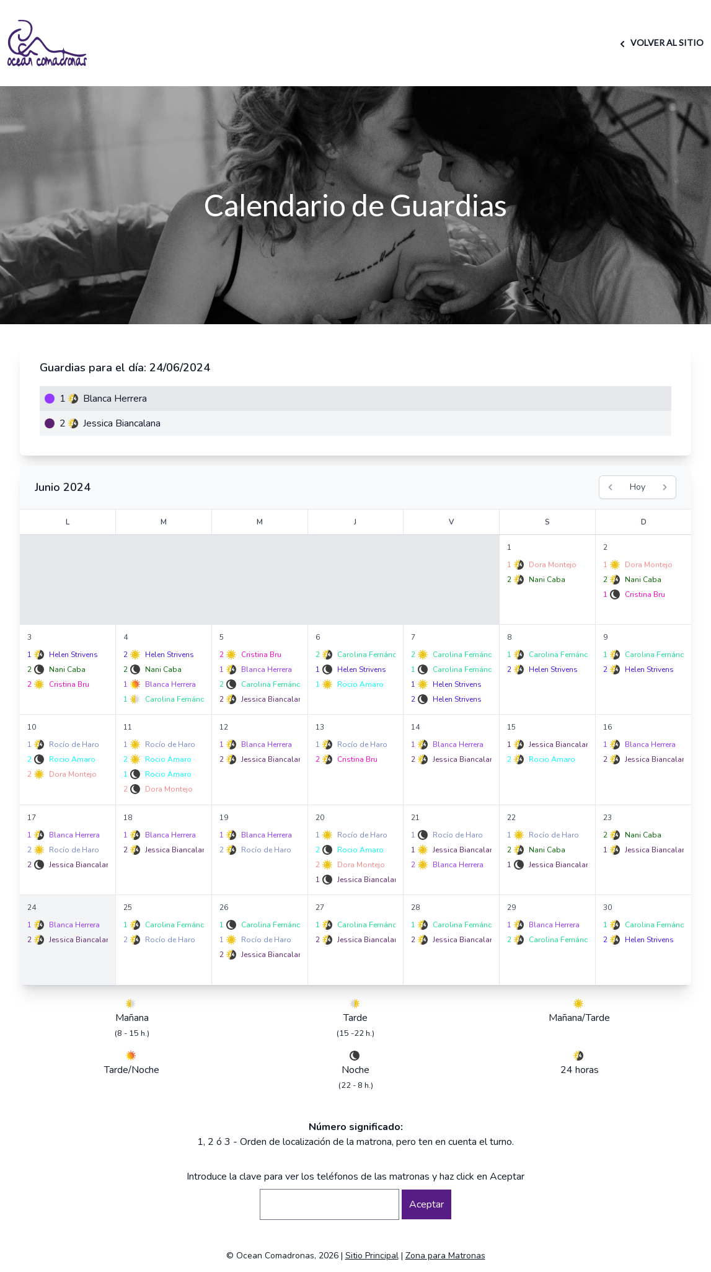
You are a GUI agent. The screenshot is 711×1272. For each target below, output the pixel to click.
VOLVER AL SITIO (660, 42)
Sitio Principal (372, 1255)
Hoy (637, 487)
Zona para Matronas (445, 1255)
